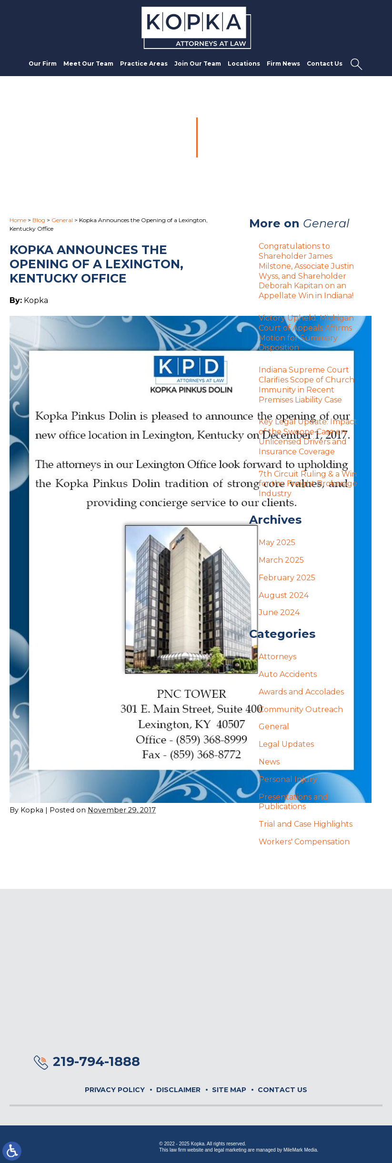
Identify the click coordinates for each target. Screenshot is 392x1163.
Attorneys (277, 656)
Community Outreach (301, 709)
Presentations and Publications (293, 801)
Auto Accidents (288, 674)
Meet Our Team (88, 63)
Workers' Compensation (304, 841)
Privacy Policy (115, 1089)
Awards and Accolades (301, 691)
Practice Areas (144, 63)
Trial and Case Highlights (305, 824)
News (269, 761)
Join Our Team (197, 63)
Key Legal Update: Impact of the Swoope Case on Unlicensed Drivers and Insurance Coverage (308, 436)
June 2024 (279, 612)
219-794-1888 (96, 1061)
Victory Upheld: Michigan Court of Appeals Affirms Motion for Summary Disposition (306, 332)
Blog (38, 220)
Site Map (229, 1089)
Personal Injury (288, 779)
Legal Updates (286, 744)
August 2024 (284, 595)
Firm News (283, 63)
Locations (244, 63)
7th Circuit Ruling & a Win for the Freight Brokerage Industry (308, 483)
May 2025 (277, 542)
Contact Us (324, 63)
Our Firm (43, 63)
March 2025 (281, 560)
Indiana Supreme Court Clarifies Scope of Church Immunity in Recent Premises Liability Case (306, 384)
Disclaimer (178, 1089)
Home (18, 220)
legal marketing (230, 1150)
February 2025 (287, 577)
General (62, 220)
